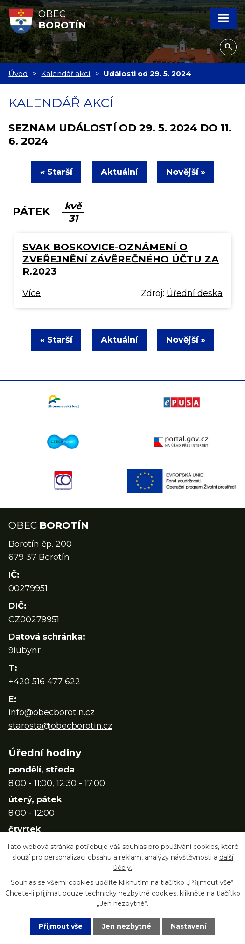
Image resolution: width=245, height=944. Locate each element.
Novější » (185, 172)
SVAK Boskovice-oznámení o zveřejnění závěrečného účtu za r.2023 (120, 259)
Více (31, 293)
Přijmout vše (61, 926)
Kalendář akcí (65, 73)
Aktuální (119, 172)
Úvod (18, 73)
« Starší (56, 172)
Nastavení (188, 926)
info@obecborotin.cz (51, 712)
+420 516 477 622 (44, 681)
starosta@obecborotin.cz (60, 726)
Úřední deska (195, 293)
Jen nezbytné (126, 926)
